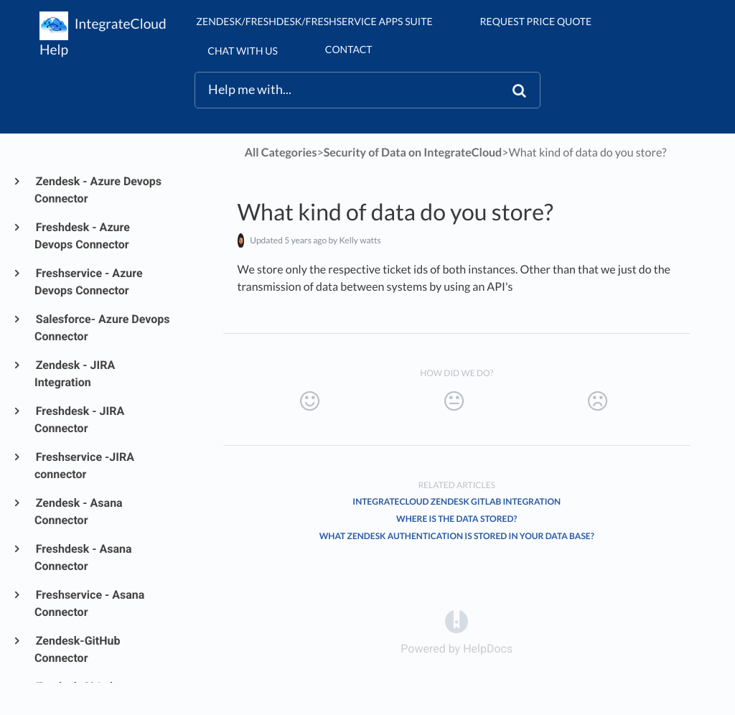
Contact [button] (349, 49)
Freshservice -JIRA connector (84, 465)
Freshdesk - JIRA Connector (79, 419)
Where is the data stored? (456, 518)
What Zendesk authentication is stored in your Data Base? (456, 536)
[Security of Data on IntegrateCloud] (413, 152)
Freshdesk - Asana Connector (83, 557)
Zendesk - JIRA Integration (74, 373)
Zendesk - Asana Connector (78, 511)
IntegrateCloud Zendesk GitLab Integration (456, 501)
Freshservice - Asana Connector (89, 603)
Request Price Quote (536, 21)
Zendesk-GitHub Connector (77, 649)
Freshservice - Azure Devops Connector (88, 281)
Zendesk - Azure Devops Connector (97, 189)
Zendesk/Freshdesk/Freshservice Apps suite (314, 21)
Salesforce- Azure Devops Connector (101, 327)
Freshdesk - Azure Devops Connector (82, 235)
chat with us (242, 51)
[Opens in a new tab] (456, 620)
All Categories (281, 152)
